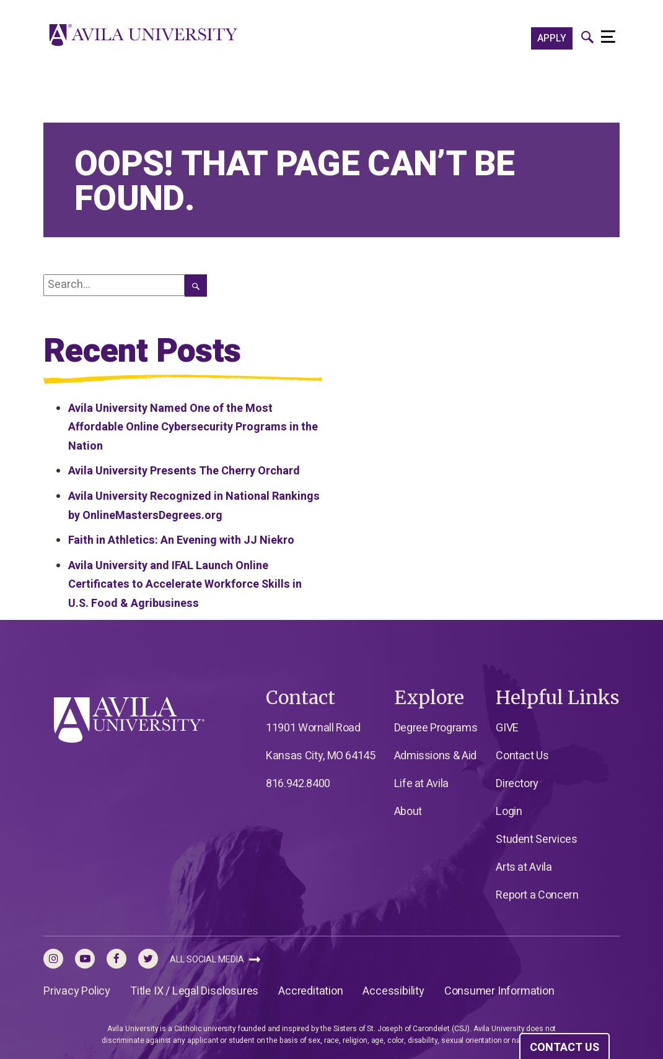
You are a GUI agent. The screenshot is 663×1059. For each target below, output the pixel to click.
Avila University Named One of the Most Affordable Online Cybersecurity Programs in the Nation (193, 427)
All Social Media (215, 959)
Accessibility (393, 991)
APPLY (551, 38)
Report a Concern (537, 895)
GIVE (507, 728)
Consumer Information (499, 991)
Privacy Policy (76, 991)
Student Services (536, 839)
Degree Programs (436, 728)
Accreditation (310, 991)
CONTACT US (564, 1047)
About (408, 811)
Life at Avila (421, 783)
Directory (517, 783)
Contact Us (522, 755)
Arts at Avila (523, 867)
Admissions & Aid (435, 755)
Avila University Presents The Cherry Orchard (184, 471)
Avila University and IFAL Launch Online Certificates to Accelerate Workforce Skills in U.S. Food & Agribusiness (185, 584)
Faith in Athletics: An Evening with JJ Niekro (181, 540)
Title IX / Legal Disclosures (194, 991)
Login (509, 811)
